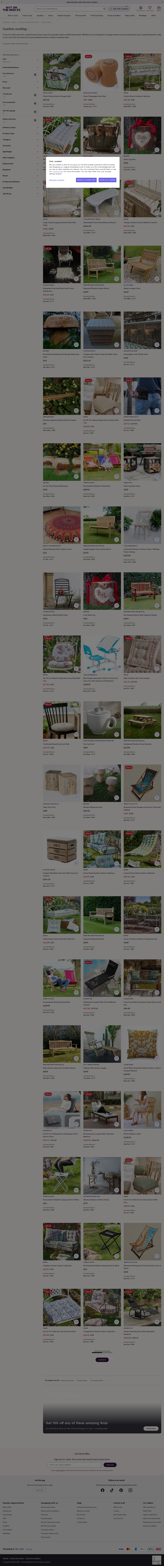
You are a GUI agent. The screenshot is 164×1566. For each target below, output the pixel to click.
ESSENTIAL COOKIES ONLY (86, 180)
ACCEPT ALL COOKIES (107, 180)
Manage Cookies (56, 180)
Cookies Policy (57, 171)
